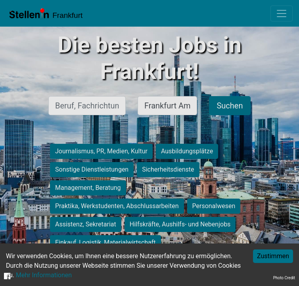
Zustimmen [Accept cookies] (273, 256)
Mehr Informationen (44, 275)
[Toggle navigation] (281, 13)
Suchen (230, 105)
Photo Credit (284, 278)
